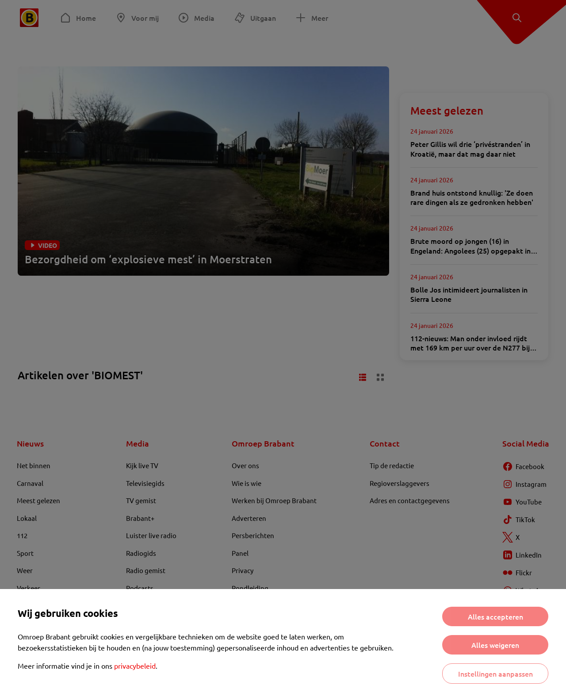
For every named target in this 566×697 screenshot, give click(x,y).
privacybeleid (135, 665)
